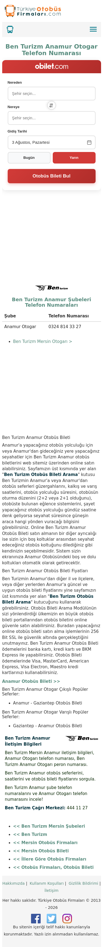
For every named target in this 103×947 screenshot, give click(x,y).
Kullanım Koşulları (47, 883)
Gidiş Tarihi (17, 131)
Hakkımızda (13, 883)
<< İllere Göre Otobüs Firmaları (50, 859)
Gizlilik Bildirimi (83, 883)
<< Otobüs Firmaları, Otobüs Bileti (53, 867)
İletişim (51, 890)
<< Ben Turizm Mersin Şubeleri (49, 826)
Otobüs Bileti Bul (52, 176)
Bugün (29, 158)
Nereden (15, 82)
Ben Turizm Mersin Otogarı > (43, 341)
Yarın (74, 158)
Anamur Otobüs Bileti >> (31, 681)
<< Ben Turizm (30, 834)
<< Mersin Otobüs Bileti (41, 851)
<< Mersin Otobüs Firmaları (45, 842)
